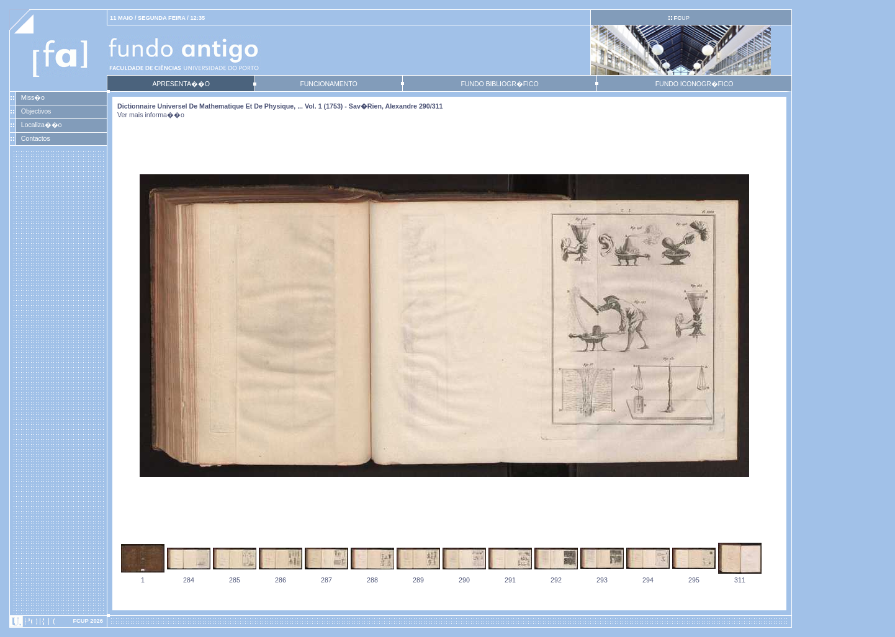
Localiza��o (41, 124)
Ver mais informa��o (150, 114)
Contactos (35, 138)
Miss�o (33, 97)
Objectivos (36, 111)
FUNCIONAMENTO (328, 83)
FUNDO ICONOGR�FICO (694, 83)
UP (681, 18)
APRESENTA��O (180, 83)
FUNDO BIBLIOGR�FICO (499, 83)
